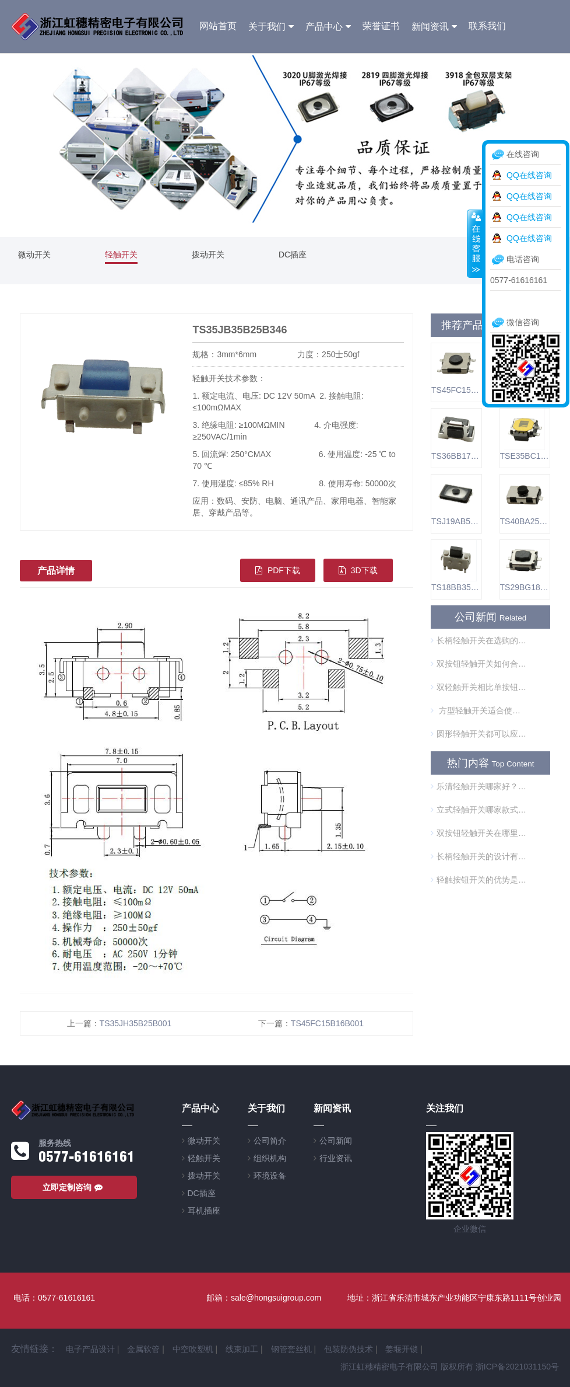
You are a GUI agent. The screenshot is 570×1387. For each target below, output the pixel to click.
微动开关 (34, 254)
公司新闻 (335, 1140)
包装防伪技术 (348, 1349)
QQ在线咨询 (529, 175)
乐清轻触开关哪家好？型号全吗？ (478, 786)
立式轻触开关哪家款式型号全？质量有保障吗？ (478, 809)
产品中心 (324, 27)
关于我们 (267, 27)
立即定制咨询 (74, 1187)
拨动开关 (208, 254)
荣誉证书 (381, 26)
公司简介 (270, 1140)
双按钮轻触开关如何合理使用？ (478, 663)
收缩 (475, 243)
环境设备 (270, 1175)
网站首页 (218, 26)
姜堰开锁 (401, 1349)
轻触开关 (121, 254)
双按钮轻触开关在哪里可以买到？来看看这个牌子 (478, 833)
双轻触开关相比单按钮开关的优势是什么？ (478, 687)
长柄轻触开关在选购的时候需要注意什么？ (478, 640)
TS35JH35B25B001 (136, 1023)
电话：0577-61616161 (54, 1297)
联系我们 (487, 26)
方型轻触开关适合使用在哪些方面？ (478, 710)
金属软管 (143, 1349)
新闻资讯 (430, 27)
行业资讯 (335, 1158)
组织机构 (270, 1158)
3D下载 (358, 570)
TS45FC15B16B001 (327, 1023)
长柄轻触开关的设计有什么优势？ (478, 856)
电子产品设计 (90, 1349)
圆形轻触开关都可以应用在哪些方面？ (478, 733)
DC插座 (293, 254)
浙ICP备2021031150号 (517, 1366)
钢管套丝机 (291, 1349)
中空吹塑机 (193, 1349)
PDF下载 (277, 570)
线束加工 (242, 1349)
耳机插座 (204, 1210)
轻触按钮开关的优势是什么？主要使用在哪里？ (478, 879)
